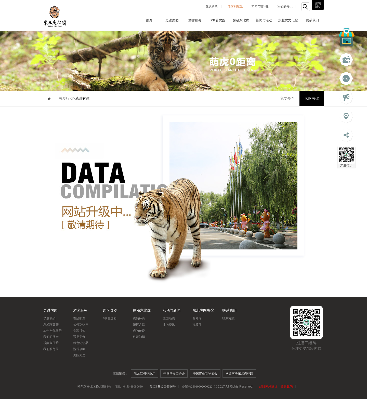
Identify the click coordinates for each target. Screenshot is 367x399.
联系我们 (312, 20)
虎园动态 (169, 318)
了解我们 (49, 318)
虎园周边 (79, 355)
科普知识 (139, 337)
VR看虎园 (218, 20)
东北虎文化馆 (288, 20)
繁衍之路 (139, 324)
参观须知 (79, 330)
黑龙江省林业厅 (144, 373)
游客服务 (195, 20)
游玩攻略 (79, 349)
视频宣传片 (51, 343)
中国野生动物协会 (205, 373)
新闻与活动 (264, 20)
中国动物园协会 (174, 373)
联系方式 (228, 318)
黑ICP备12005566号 (163, 386)
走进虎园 (172, 20)
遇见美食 (79, 337)
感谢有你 (312, 98)
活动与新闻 (171, 310)
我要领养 (287, 98)
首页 (149, 20)
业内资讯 (169, 324)
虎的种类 (139, 318)
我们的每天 (285, 6)
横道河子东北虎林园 (239, 373)
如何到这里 (235, 6)
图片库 (197, 318)
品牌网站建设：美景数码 (276, 386)
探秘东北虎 (241, 20)
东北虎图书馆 (203, 310)
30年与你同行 (261, 6)
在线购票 (211, 6)
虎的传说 (139, 330)
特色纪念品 (80, 343)
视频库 (197, 324)
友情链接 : (120, 373)
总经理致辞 (51, 324)
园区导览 (110, 310)
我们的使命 (51, 337)
